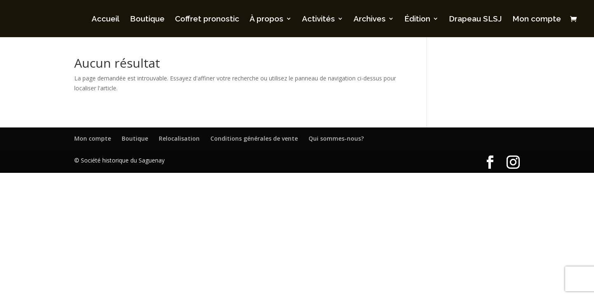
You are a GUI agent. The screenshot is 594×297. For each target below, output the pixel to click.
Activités (318, 19)
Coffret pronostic (207, 19)
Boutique (147, 19)
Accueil (106, 19)
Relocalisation (179, 138)
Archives (370, 19)
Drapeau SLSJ (475, 19)
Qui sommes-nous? (336, 138)
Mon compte (536, 19)
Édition (417, 19)
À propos (266, 19)
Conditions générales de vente (254, 138)
